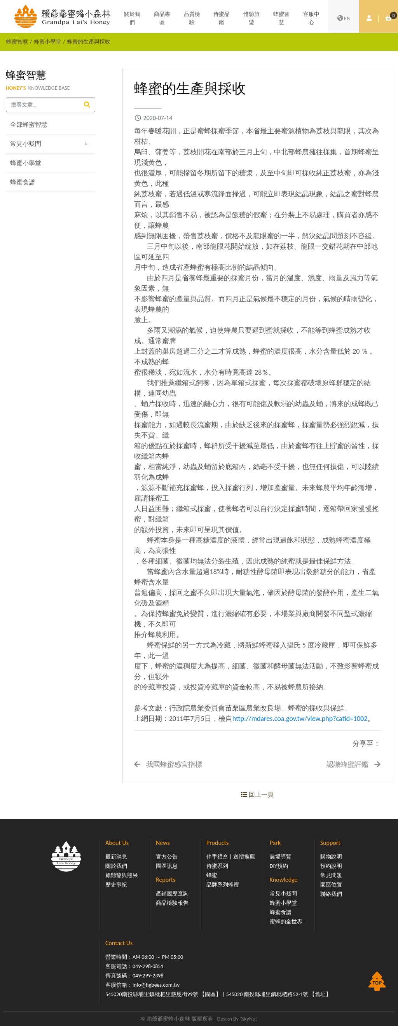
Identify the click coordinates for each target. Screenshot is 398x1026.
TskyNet (248, 1019)
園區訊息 (167, 866)
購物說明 (331, 856)
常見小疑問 (25, 143)
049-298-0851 (148, 966)
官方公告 (167, 856)
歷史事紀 (116, 884)
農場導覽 (281, 856)
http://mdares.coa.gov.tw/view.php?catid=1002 (300, 718)
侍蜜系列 (217, 866)
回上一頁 (257, 794)
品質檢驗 (192, 18)
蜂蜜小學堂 (47, 41)
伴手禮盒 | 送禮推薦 (230, 856)
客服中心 (311, 18)
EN (344, 18)
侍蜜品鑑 (221, 18)
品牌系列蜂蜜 (222, 884)
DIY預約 (279, 866)
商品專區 (162, 18)
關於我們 (132, 18)
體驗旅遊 (251, 18)
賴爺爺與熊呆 (121, 875)
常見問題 (331, 875)
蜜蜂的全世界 (286, 921)
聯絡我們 (331, 894)
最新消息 (116, 856)
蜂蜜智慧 (281, 18)
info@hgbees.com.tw (156, 985)
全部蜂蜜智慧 (28, 124)
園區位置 (331, 884)
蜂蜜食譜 (22, 182)
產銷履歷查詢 (172, 893)
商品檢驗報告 (172, 903)
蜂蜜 (211, 875)
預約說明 (331, 866)
